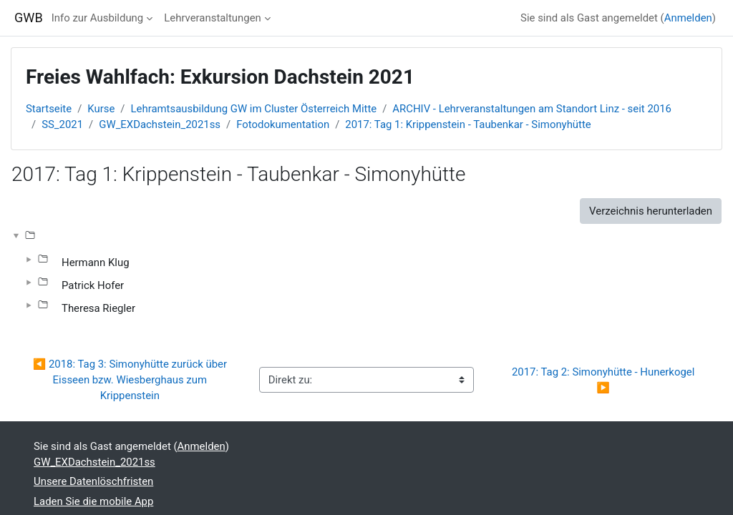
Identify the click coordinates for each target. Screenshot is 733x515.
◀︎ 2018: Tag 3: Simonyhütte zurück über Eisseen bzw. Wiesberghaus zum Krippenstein (131, 380)
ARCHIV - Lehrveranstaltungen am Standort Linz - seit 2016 (531, 108)
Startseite (49, 108)
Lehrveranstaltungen (212, 17)
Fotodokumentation (282, 124)
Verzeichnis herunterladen (650, 211)
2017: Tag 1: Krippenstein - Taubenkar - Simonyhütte (468, 124)
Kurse (101, 108)
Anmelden (688, 17)
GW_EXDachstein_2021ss (159, 124)
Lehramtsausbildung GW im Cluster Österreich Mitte (254, 108)
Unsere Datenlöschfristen (93, 481)
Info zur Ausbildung (97, 17)
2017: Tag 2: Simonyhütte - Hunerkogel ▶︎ (604, 380)
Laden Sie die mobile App (93, 501)
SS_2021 (62, 124)
